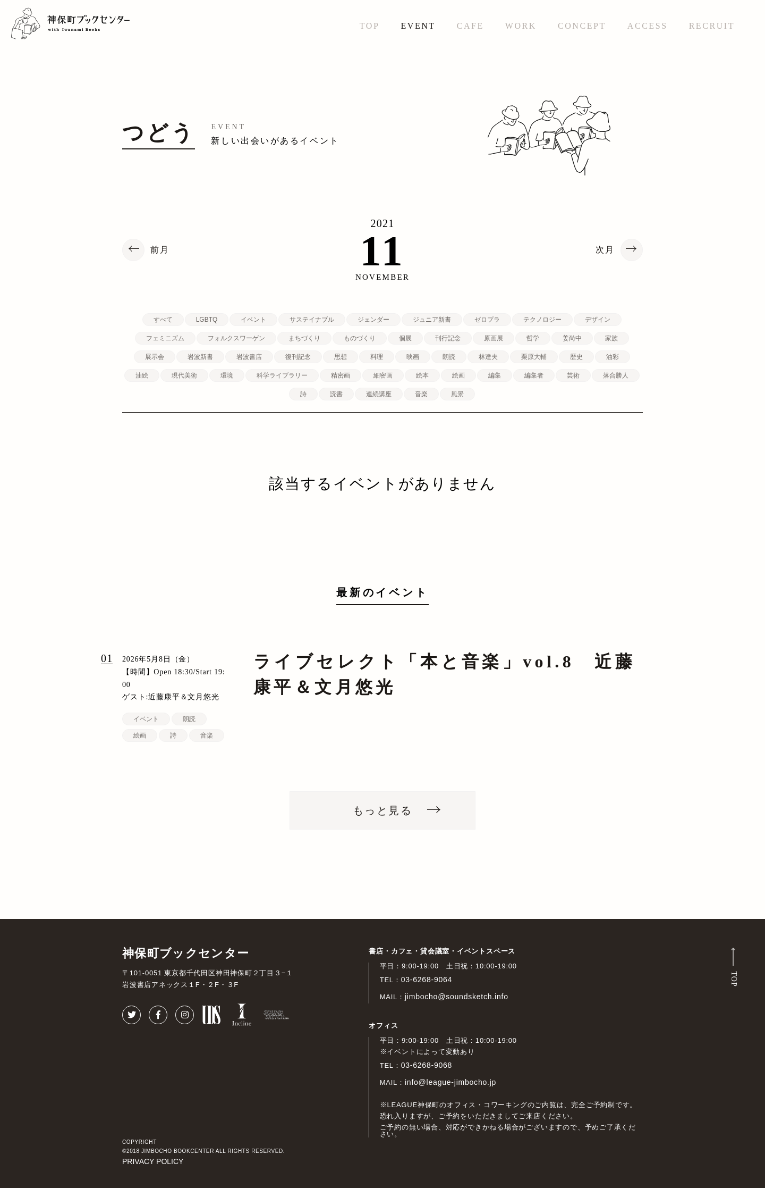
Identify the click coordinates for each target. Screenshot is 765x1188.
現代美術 (184, 375)
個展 (405, 338)
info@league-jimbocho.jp (450, 1082)
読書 (336, 394)
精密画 (340, 375)
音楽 (421, 394)
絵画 (458, 375)
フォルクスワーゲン (236, 338)
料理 (376, 357)
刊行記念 (448, 338)
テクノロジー (542, 319)
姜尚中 (572, 338)
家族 (611, 338)
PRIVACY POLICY (152, 1161)
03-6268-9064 (427, 979)
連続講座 (379, 394)
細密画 (383, 375)
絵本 (422, 375)
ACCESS (647, 25)
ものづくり (360, 338)
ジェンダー (373, 319)
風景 (457, 394)
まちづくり (304, 338)
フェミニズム (165, 338)
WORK (521, 25)
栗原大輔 (534, 357)
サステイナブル (312, 319)
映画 (412, 357)
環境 (226, 375)
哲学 (532, 338)
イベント (253, 319)
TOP (370, 25)
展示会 (154, 357)
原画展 (493, 338)
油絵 (141, 375)
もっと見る (382, 810)
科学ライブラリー (282, 375)
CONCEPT (582, 25)
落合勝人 (615, 375)
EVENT (418, 25)
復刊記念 (298, 357)
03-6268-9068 (427, 1065)
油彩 (612, 357)
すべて (163, 319)
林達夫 (488, 357)
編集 (494, 375)
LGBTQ (207, 319)
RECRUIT (712, 25)
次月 (605, 250)
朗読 (449, 357)
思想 (340, 357)
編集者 (533, 375)
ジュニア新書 (432, 319)
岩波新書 (200, 357)
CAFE (470, 25)
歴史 (576, 357)
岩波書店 (249, 357)
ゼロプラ (487, 319)
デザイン (597, 319)
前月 (159, 250)
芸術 (573, 375)
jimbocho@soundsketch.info (456, 996)
